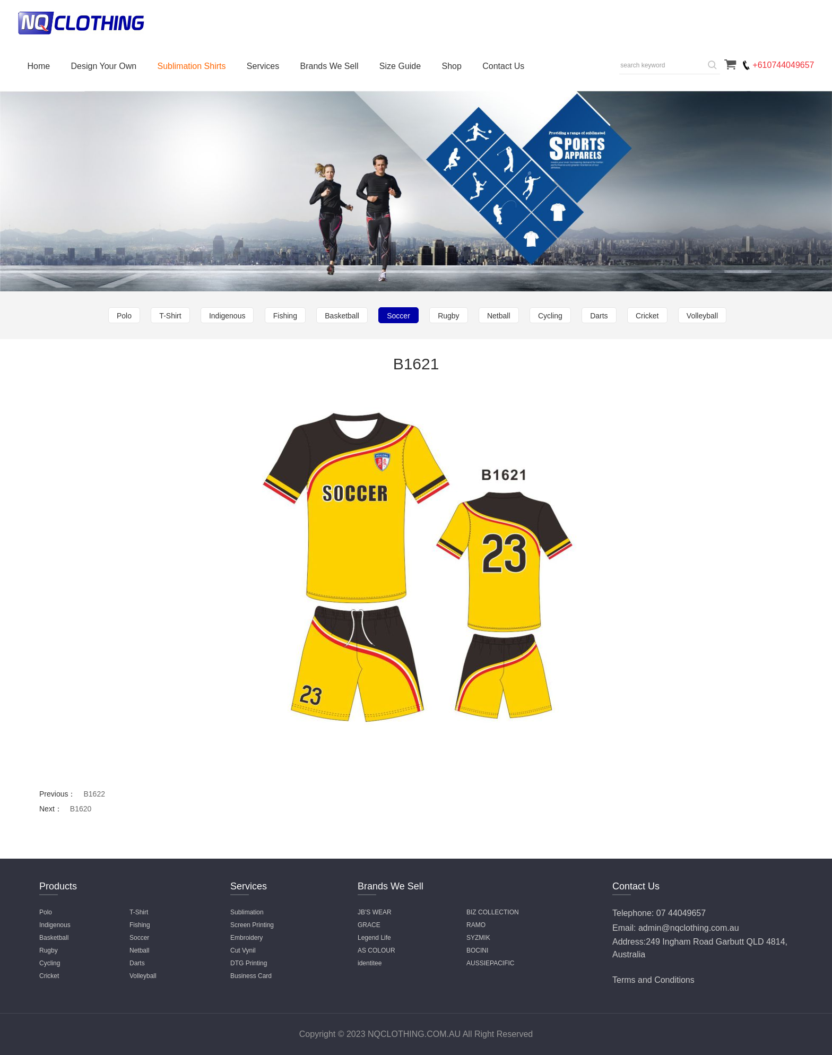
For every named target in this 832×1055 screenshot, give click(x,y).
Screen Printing (252, 925)
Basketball (342, 316)
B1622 (94, 794)
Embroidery (246, 937)
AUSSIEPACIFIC (490, 963)
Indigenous (227, 316)
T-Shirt (170, 316)
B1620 (80, 809)
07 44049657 (681, 913)
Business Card (251, 976)
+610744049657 (783, 65)
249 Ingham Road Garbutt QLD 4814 (715, 941)
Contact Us (503, 66)
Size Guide (400, 66)
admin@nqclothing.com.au (688, 927)
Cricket (647, 316)
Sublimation (247, 912)
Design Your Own (104, 66)
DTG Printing (248, 963)
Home (39, 66)
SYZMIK (478, 937)
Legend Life (374, 937)
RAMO (476, 925)
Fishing (285, 316)
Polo (124, 316)
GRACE (369, 925)
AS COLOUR (376, 950)
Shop (451, 66)
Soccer (398, 316)
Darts (599, 316)
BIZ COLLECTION (492, 912)
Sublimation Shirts (192, 66)
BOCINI (477, 950)
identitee (370, 963)
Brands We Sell (329, 66)
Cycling (550, 316)
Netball (498, 316)
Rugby (448, 316)
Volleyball (702, 316)
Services (263, 66)
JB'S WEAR (375, 912)
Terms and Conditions (653, 979)
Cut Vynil (243, 950)
